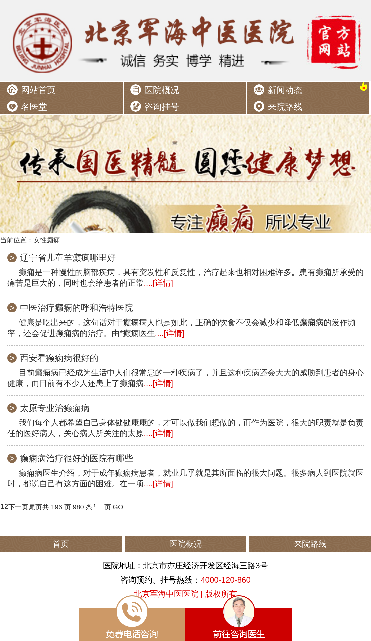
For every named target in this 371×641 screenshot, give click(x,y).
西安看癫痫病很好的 (59, 358)
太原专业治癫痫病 (55, 408)
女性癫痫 (46, 240)
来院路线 (285, 107)
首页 (61, 543)
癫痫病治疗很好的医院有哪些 (76, 458)
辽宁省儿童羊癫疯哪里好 (68, 258)
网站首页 (38, 90)
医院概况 (161, 90)
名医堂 (34, 107)
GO (118, 507)
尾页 (35, 507)
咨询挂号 (161, 107)
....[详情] (158, 282)
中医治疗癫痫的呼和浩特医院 (76, 308)
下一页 (18, 507)
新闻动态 (285, 90)
